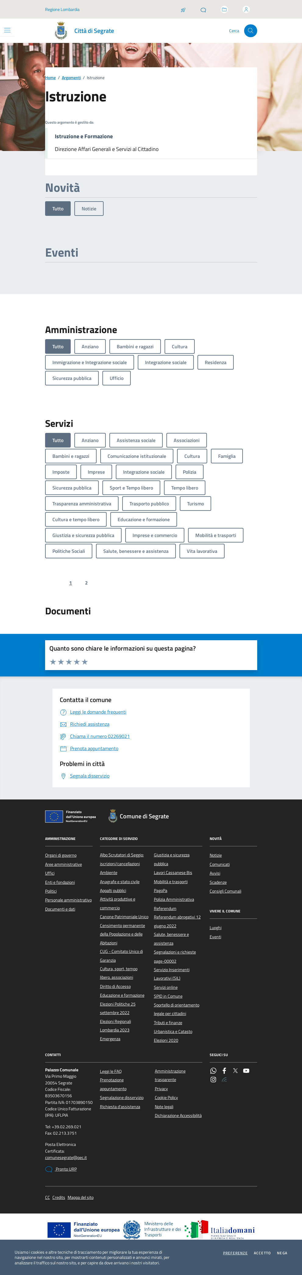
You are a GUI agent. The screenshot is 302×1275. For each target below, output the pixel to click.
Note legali (164, 1106)
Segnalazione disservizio (122, 1097)
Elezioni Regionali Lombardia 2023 (115, 1025)
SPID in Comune (168, 996)
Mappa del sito (81, 1197)
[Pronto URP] (203, 9)
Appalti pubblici (113, 890)
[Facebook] (224, 1071)
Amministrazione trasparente (170, 1075)
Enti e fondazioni (60, 882)
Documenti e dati (60, 909)
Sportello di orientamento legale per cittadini (176, 1009)
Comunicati (220, 864)
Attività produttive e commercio (117, 903)
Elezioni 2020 (166, 1040)
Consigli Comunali (225, 891)
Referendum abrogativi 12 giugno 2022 (177, 921)
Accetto (262, 1253)
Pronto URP (61, 1169)
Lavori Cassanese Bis (173, 872)
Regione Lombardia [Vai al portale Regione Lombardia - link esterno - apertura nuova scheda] (62, 9)
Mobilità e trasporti (171, 881)
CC (47, 1197)
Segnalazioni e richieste (175, 952)
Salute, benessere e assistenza (171, 938)
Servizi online (166, 987)
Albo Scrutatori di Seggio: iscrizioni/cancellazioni (122, 859)
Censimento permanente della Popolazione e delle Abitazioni (122, 934)
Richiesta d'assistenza (120, 1106)
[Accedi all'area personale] (246, 9)
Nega (282, 1253)
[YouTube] (246, 1071)
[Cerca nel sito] (250, 30)
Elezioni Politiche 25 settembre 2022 (118, 1008)
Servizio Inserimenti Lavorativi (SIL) (172, 974)
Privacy (161, 1088)
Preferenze (235, 1253)
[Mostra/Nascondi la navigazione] (7, 30)
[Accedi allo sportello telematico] (224, 9)
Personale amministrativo (68, 900)
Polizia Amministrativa (174, 899)
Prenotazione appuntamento (113, 1084)
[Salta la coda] (183, 9)
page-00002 (165, 961)
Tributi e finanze (168, 1022)
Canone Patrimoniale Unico (124, 916)
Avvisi (215, 873)
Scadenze (218, 882)
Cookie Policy (166, 1097)
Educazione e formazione (122, 995)
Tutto (57, 208)
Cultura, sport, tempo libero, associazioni (118, 973)
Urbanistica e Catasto (173, 1031)
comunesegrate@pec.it (66, 1157)
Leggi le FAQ (111, 1071)
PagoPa (160, 890)
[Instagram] (213, 1080)
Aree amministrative (63, 864)
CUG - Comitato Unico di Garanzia (121, 955)
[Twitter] (235, 1071)
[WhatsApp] (213, 1071)
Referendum (165, 908)
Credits (58, 1197)
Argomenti (71, 78)
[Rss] (224, 1080)
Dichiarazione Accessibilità (178, 1115)
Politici (51, 891)
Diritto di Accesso (115, 986)
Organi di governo (60, 855)
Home (50, 78)
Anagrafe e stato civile (120, 881)
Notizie (89, 208)
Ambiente (108, 872)
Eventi (215, 936)
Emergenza (110, 1038)
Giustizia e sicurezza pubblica (172, 859)
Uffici (50, 873)
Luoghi (216, 927)
